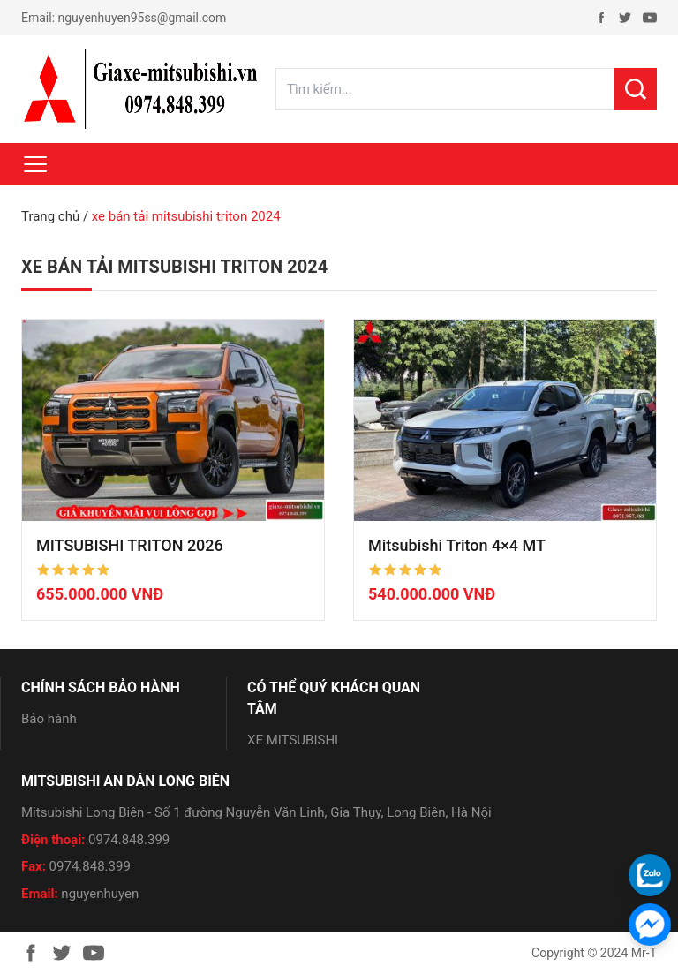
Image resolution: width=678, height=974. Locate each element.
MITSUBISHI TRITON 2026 (129, 545)
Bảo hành (49, 719)
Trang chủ (50, 216)
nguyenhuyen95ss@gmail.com (142, 18)
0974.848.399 (129, 840)
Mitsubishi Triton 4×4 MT (457, 545)
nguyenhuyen (100, 894)
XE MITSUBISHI (292, 740)
